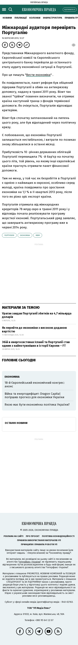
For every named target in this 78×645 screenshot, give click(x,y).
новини (7, 17)
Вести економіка (38, 75)
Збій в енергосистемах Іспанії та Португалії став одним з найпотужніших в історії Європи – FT (36, 344)
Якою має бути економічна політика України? (37, 404)
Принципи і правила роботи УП (39, 544)
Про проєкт (32, 536)
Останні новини (16, 423)
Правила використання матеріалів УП (39, 540)
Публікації (20, 17)
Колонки (34, 17)
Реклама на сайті (13, 536)
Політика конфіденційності (58, 536)
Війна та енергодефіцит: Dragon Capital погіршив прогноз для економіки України (34, 395)
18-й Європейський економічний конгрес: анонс (35, 384)
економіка (25, 235)
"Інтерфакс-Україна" (29, 561)
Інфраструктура (52, 17)
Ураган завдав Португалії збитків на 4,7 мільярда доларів (36, 315)
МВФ (38, 235)
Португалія (9, 235)
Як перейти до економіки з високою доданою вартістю (34, 329)
